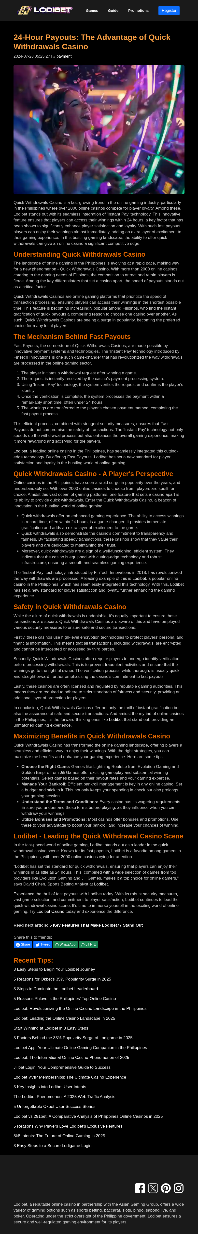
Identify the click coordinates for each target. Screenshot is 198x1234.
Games (92, 10)
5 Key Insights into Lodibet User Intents (50, 1086)
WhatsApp (65, 944)
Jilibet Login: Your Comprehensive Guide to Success (62, 1067)
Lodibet (20, 451)
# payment (62, 56)
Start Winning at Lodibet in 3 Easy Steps (51, 1028)
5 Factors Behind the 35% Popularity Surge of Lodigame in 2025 (73, 1037)
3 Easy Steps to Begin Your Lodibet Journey (54, 969)
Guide (113, 10)
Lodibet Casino (50, 911)
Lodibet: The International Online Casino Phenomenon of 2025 (71, 1057)
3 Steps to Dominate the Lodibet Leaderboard (56, 988)
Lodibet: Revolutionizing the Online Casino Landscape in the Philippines (80, 1008)
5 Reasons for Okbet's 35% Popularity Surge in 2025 (62, 979)
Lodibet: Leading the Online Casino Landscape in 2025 (64, 1018)
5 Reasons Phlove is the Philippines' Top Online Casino (65, 998)
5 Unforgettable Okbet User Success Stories (55, 1106)
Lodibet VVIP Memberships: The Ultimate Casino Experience (70, 1077)
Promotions (138, 10)
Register (169, 10)
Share (23, 944)
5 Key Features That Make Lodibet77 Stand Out (96, 925)
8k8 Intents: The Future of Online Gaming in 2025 (59, 1136)
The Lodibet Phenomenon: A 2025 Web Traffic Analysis (64, 1096)
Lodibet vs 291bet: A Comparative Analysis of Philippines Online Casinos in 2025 (88, 1116)
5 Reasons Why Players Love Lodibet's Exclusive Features (68, 1126)
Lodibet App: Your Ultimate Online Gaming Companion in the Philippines (80, 1047)
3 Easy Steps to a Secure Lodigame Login (53, 1145)
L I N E (88, 944)
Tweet (43, 944)
